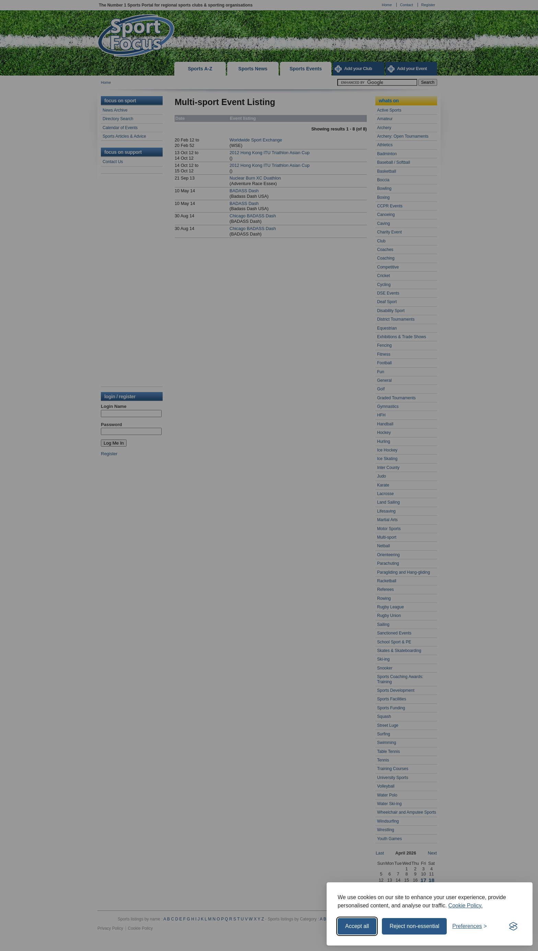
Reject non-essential (414, 926)
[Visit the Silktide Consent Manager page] (513, 926)
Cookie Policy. (465, 905)
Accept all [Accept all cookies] (357, 926)
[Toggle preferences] (469, 926)
